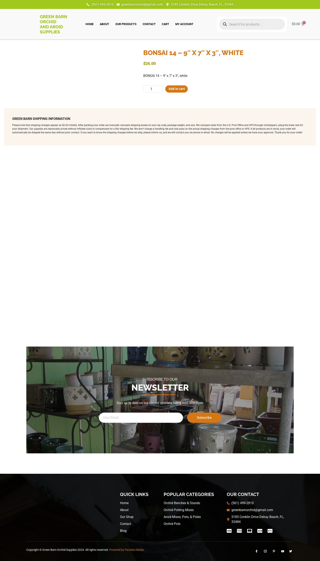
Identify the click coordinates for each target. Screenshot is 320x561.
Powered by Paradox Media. (127, 549)
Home (90, 24)
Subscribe (204, 418)
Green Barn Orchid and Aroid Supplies (53, 24)
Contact (149, 24)
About (104, 24)
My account (184, 24)
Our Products (126, 24)
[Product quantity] (153, 89)
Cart (165, 24)
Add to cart (177, 89)
